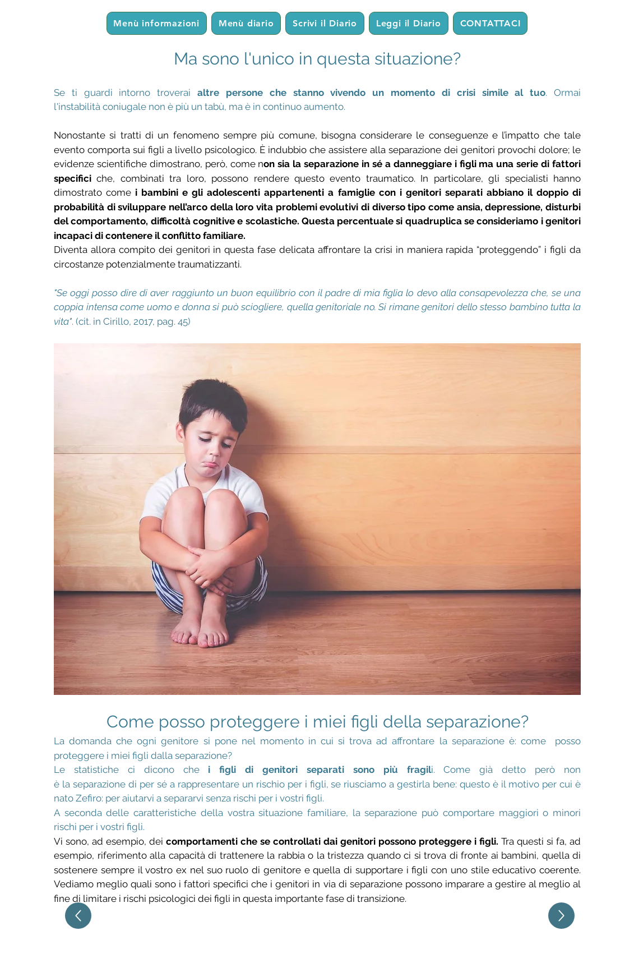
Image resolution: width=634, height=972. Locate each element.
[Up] (78, 915)
